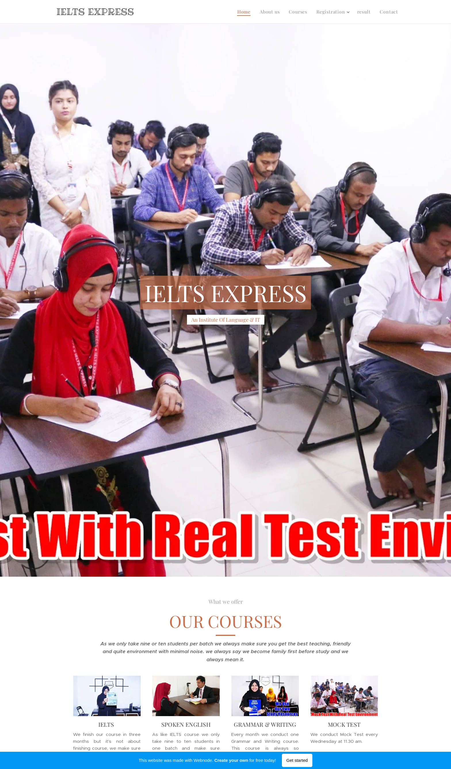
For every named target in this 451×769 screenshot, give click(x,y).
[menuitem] (245, 12)
